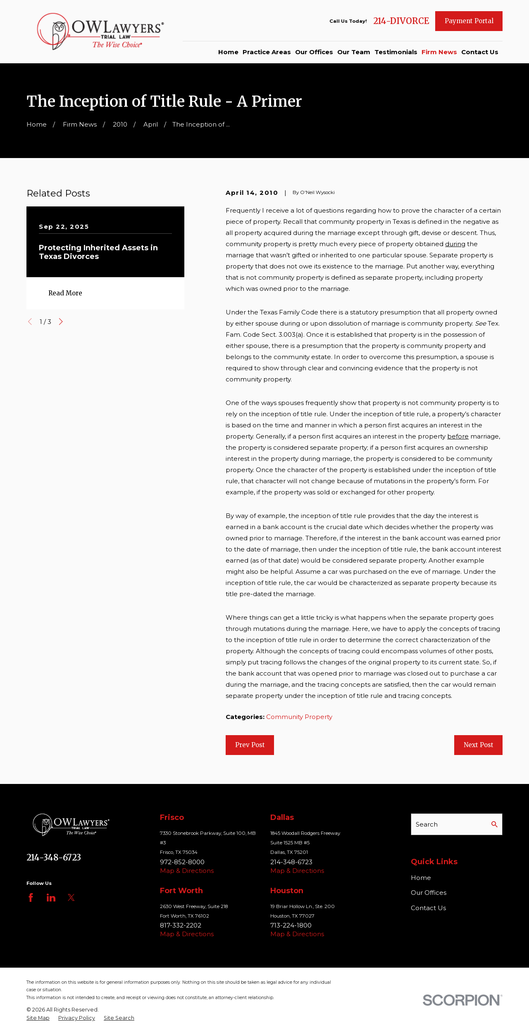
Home (421, 878)
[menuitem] (38, 1018)
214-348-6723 (53, 857)
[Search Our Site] (494, 824)
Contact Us (428, 908)
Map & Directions (187, 871)
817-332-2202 (180, 925)
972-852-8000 (182, 862)
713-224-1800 (291, 925)
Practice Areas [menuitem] (267, 52)
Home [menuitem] (228, 52)
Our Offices (428, 892)
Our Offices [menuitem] (314, 52)
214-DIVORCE (401, 21)
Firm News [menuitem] (439, 52)
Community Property (299, 717)
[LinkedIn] (51, 897)
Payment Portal (469, 21)
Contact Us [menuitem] (479, 52)
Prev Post (250, 745)
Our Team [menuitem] (353, 52)
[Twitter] (71, 897)
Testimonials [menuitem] (395, 52)
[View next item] (60, 321)
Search (427, 824)
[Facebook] (30, 897)
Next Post (478, 745)
